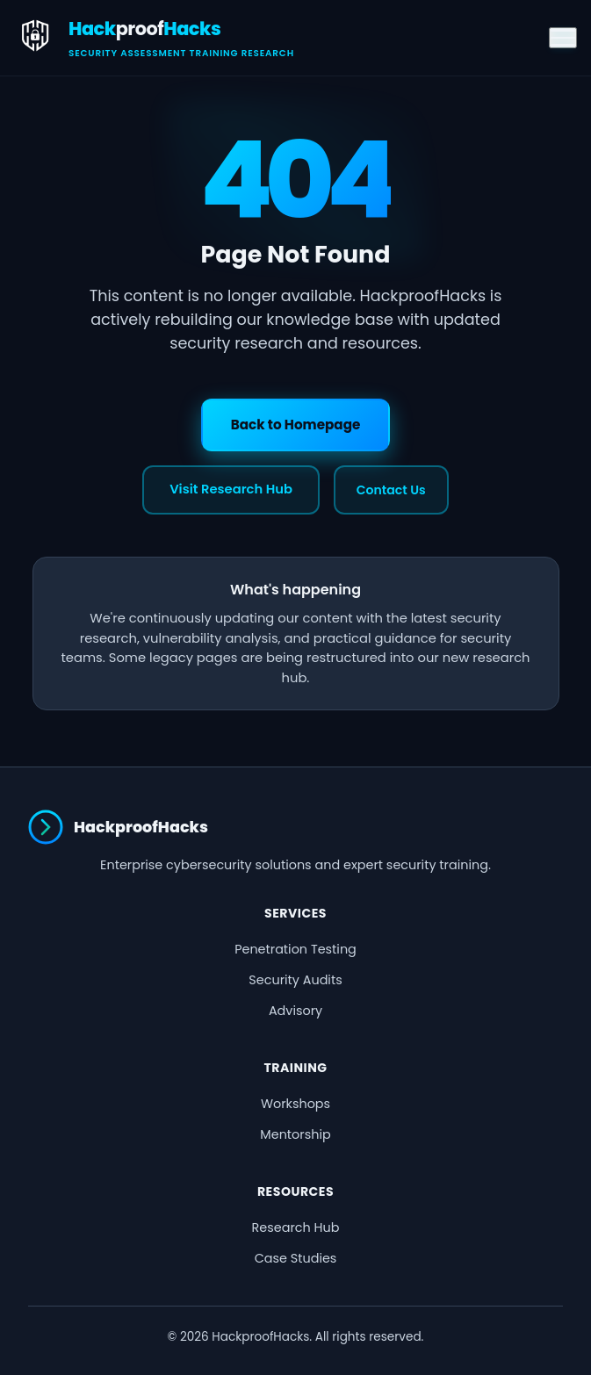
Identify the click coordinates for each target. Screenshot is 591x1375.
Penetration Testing (295, 949)
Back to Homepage (296, 424)
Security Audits (295, 980)
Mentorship (295, 1134)
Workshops (295, 1103)
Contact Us (391, 490)
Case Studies (296, 1258)
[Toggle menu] (563, 37)
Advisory (295, 1010)
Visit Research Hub (230, 489)
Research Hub (296, 1227)
